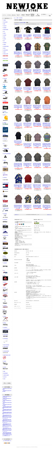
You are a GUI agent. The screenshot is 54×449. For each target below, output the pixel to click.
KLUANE (7, 231)
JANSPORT (7, 306)
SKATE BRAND (7, 340)
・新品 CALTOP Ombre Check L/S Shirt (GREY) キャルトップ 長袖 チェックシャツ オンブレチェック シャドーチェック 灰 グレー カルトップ (7, 430)
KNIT (4, 31)
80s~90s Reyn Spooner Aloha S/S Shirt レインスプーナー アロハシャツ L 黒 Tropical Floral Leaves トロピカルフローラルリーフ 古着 (37, 53)
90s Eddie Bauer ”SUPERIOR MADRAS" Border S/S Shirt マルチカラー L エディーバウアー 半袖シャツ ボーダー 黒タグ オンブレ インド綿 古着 (46, 145)
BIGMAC (4, 256)
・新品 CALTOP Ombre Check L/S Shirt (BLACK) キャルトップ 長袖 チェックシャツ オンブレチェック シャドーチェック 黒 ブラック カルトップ (7, 417)
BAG (4, 40)
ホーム (15, 17)
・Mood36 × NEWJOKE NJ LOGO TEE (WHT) (6, 396)
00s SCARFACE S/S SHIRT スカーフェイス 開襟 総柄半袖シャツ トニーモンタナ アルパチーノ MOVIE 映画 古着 (18, 35)
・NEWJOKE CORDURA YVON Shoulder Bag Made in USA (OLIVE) (7, 413)
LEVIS (7, 201)
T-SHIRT (4, 20)
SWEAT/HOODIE (5, 29)
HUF (7, 196)
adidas (7, 86)
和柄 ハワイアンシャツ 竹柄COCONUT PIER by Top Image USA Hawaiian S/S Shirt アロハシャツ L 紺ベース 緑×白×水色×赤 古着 (46, 71)
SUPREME (7, 102)
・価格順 (24, 22)
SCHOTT (7, 247)
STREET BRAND (7, 348)
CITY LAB (7, 226)
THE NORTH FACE (7, 150)
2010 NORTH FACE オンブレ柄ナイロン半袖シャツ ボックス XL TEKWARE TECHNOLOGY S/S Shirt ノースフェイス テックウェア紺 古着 (18, 71)
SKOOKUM (7, 243)
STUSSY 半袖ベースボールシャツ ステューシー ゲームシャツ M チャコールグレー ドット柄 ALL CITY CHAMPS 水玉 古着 (18, 124)
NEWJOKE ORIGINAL (7, 65)
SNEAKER (4, 42)
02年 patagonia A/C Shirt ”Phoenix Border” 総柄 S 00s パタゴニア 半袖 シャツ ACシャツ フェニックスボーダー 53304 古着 (46, 165)
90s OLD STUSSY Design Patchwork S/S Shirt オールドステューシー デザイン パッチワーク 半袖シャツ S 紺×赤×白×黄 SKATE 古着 (37, 71)
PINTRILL (7, 324)
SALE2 (4, 378)
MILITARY (7, 368)
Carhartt (7, 117)
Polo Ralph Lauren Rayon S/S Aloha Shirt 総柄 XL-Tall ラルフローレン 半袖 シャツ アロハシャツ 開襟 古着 (18, 185)
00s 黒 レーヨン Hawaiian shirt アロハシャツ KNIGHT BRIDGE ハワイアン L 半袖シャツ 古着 (27, 35)
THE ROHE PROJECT (7, 331)
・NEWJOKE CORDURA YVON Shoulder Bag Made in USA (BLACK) (7, 407)
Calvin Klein (7, 179)
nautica (7, 174)
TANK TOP (4, 25)
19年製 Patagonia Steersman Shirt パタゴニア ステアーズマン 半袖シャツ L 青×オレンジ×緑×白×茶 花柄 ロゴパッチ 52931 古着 (37, 107)
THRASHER (7, 266)
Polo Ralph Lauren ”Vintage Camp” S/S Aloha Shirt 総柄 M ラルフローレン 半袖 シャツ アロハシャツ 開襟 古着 (37, 206)
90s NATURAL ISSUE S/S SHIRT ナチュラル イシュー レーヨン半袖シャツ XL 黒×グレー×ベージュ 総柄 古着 (37, 88)
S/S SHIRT (20, 17)
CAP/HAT (4, 38)
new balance (7, 92)
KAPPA (7, 278)
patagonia (7, 135)
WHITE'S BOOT (7, 295)
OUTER (4, 33)
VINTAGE (7, 363)
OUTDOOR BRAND (7, 352)
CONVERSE (7, 80)
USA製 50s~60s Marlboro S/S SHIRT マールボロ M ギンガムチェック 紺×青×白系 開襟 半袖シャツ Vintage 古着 (37, 124)
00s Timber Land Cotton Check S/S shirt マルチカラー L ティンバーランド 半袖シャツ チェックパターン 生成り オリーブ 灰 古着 (27, 145)
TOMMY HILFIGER (7, 185)
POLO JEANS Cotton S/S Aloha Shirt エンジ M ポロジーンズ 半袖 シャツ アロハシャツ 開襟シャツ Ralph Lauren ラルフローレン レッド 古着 (27, 186)
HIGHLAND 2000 (7, 237)
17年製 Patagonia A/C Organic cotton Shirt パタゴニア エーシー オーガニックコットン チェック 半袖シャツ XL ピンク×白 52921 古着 (27, 107)
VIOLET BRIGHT (7, 335)
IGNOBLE (7, 205)
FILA (7, 272)
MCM (7, 312)
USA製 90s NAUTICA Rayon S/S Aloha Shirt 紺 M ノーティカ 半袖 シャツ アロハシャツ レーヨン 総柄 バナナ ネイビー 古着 (27, 207)
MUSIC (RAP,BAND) (6, 344)
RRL (7, 145)
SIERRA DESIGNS (7, 210)
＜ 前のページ (17, 214)
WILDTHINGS (7, 221)
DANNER (7, 290)
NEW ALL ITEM (7, 60)
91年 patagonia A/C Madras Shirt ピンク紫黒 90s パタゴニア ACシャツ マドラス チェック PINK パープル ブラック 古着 (37, 145)
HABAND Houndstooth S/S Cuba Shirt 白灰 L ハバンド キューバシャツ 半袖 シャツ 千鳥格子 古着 (46, 185)
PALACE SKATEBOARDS (7, 156)
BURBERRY (7, 168)
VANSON (7, 252)
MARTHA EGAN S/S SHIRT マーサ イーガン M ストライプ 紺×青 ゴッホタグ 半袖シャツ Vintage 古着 (18, 141)
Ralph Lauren (7, 140)
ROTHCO (7, 318)
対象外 (4, 371)
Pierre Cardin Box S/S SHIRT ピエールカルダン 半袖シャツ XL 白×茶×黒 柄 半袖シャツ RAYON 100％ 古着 (46, 88)
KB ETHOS (7, 259)
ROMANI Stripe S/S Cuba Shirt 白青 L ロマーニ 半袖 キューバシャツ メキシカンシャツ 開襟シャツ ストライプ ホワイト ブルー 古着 (37, 186)
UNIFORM (4, 27)
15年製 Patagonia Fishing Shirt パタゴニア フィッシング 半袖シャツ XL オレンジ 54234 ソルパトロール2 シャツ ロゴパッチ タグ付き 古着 (46, 107)
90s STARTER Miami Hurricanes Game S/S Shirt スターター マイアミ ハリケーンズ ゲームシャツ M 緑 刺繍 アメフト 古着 (46, 53)
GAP (7, 129)
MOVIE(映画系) (5, 373)
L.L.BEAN (7, 123)
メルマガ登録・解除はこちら (7, 440)
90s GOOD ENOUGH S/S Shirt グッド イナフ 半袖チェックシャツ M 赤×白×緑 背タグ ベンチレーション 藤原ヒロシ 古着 (27, 89)
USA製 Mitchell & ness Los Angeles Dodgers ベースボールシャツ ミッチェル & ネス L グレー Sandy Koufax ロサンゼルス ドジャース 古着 (46, 124)
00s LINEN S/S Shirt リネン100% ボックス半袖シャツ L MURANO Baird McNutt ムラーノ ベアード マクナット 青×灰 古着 (18, 53)
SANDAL (4, 44)
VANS (7, 75)
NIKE (7, 70)
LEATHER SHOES (6, 46)
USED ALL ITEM (7, 55)
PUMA (7, 97)
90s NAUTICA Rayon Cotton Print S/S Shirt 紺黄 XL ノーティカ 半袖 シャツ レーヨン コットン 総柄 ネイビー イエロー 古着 (27, 165)
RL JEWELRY (5, 327)
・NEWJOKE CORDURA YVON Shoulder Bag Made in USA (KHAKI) (7, 410)
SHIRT (17, 17)
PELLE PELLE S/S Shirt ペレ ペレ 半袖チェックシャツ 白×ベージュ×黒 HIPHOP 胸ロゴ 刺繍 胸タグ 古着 (18, 88)
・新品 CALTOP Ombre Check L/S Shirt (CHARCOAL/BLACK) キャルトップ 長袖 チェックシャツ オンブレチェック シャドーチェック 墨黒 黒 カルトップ (7, 434)
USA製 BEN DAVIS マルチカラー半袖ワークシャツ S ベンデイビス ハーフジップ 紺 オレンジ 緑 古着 (46, 35)
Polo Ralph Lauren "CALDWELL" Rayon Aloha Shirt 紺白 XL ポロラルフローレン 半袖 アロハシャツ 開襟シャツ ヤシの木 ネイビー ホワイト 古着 (18, 165)
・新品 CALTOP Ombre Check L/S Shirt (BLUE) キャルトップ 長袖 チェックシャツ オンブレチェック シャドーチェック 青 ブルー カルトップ (7, 421)
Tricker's (7, 301)
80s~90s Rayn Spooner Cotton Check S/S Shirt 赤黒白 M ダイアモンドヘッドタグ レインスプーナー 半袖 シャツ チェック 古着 (18, 207)
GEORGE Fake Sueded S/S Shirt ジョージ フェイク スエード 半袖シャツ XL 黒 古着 (37, 35)
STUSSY (7, 162)
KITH (7, 107)
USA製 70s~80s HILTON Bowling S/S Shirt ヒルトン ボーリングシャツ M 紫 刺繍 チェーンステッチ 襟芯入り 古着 (27, 52)
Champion (7, 112)
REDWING (7, 284)
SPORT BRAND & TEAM (7, 357)
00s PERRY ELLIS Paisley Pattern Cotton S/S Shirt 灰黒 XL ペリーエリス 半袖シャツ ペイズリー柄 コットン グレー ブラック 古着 (37, 165)
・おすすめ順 (21, 22)
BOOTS (4, 48)
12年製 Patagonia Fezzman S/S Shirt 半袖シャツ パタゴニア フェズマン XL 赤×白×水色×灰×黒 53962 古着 (27, 70)
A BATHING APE (7, 191)
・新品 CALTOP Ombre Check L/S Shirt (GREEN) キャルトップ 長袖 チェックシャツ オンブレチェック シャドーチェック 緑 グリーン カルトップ (7, 425)
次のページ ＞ (49, 214)
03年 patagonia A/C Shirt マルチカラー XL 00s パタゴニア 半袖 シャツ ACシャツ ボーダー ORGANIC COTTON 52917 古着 (47, 207)
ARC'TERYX (7, 215)
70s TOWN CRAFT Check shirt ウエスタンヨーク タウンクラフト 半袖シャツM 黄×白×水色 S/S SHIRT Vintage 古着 (18, 107)
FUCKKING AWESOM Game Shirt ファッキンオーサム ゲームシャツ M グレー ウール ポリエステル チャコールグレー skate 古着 (27, 124)
